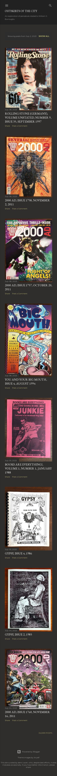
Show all (44, 36)
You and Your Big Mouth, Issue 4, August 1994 (26, 381)
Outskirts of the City (21, 11)
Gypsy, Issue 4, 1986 (18, 553)
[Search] (50, 5)
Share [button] (7, 126)
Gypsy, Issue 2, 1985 (18, 634)
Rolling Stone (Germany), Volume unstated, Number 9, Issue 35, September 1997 (28, 117)
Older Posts (45, 733)
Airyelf (36, 757)
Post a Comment (19, 126)
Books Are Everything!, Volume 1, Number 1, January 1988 (28, 468)
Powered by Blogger (28, 752)
